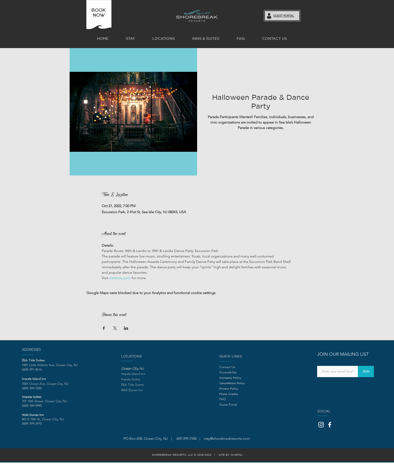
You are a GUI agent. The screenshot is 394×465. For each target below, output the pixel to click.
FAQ (222, 399)
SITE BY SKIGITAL (232, 454)
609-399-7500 (186, 438)
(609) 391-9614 (32, 369)
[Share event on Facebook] (104, 328)
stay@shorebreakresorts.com (227, 438)
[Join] (366, 371)
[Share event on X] (115, 328)
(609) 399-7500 (32, 388)
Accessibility (227, 372)
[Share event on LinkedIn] (126, 328)
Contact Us (227, 367)
